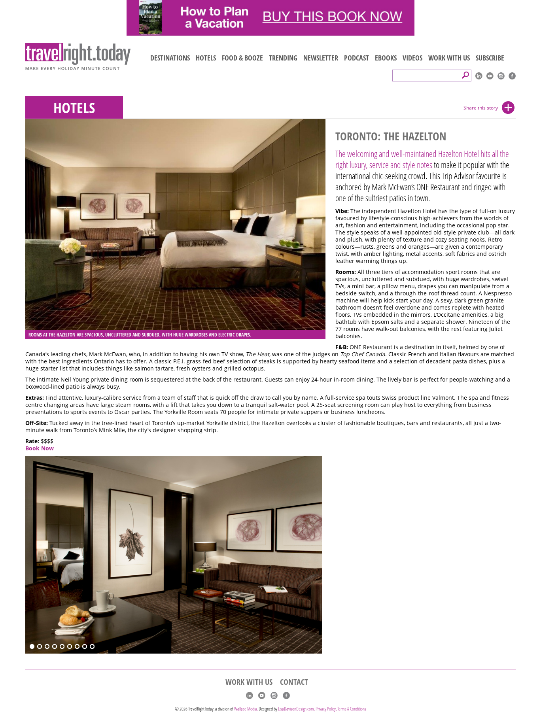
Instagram (501, 75)
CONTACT (294, 682)
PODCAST (356, 57)
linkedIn (478, 75)
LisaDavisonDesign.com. (297, 708)
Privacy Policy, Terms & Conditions (341, 708)
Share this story (480, 107)
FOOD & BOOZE (242, 57)
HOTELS (206, 57)
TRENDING (283, 57)
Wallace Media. (246, 708)
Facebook (512, 75)
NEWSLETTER (320, 57)
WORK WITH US (449, 57)
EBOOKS (386, 57)
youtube (490, 75)
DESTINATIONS (170, 57)
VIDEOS (412, 57)
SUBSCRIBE (490, 57)
